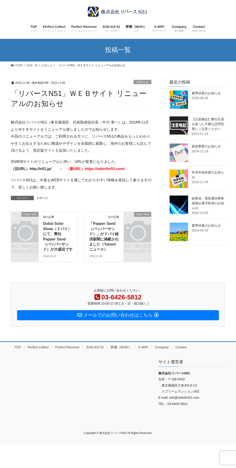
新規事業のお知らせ (206, 146)
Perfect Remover (67, 347)
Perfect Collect (38, 347)
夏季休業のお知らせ (206, 93)
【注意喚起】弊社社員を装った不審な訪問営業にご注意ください (208, 124)
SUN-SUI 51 (95, 347)
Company (162, 347)
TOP (17, 347)
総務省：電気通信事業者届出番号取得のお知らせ (208, 203)
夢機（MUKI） (121, 347)
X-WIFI (143, 347)
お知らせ (142, 82)
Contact (180, 347)
